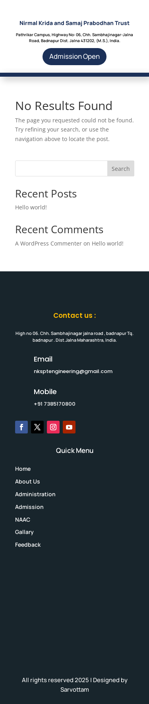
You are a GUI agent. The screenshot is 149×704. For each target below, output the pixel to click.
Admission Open (74, 56)
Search (121, 168)
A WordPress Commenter (48, 243)
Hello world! (31, 207)
